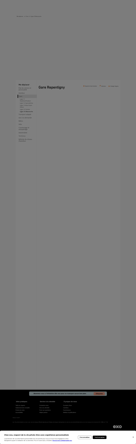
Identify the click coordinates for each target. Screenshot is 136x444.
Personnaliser (85, 437)
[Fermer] (133, 437)
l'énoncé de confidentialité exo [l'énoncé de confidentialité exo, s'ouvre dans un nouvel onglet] (62, 440)
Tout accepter (100, 437)
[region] (68, 437)
